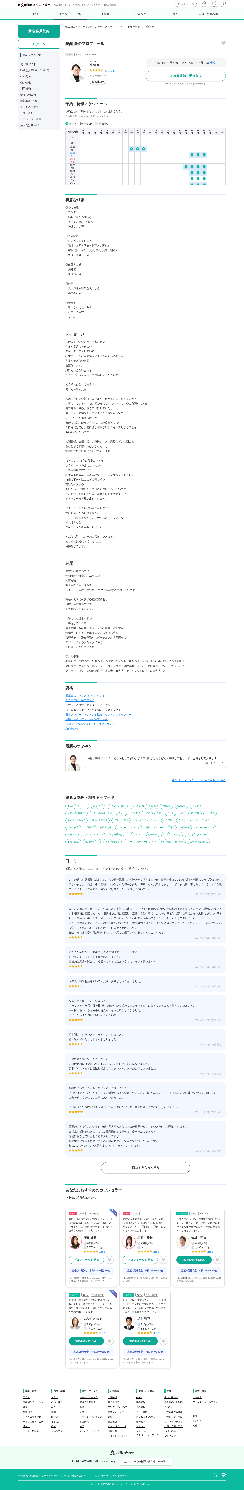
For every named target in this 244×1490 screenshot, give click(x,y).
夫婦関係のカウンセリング (36, 1402)
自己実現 (167, 820)
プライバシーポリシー (53, 1475)
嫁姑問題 (194, 813)
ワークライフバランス (146, 820)
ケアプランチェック (174, 1421)
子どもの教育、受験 (102, 813)
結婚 (153, 806)
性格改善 (72, 834)
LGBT (139, 1397)
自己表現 (185, 827)
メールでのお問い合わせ (146, 1461)
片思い (83, 806)
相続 (195, 1425)
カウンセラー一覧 (70, 16)
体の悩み (140, 1421)
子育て (195, 806)
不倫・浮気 (120, 806)
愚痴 (172, 827)
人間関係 (89, 827)
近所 (182, 813)
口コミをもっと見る (145, 1167)
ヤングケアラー (172, 1436)
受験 (159, 813)
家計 (195, 1416)
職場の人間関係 (99, 820)
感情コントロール (155, 827)
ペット (170, 813)
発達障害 (115, 841)
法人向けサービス (186, 4)
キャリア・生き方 (77, 820)
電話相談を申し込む (194, 1259)
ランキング (139, 14)
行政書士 (197, 1397)
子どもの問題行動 (77, 813)
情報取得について (30, 100)
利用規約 (25, 88)
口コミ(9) (110, 70)
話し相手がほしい (118, 834)
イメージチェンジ (205, 827)
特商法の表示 (28, 94)
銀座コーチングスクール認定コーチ (86, 719)
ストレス (137, 834)
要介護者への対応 (173, 1402)
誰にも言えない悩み (197, 834)
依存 (102, 841)
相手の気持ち (138, 806)
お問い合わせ (28, 113)
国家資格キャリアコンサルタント (85, 695)
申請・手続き (171, 1397)
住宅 (195, 1411)
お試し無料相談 (208, 14)
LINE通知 (25, 76)
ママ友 (134, 813)
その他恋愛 (57, 1431)
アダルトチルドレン (93, 834)
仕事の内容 (73, 827)
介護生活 (168, 1407)
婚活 (95, 806)
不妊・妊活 (73, 841)
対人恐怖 (89, 841)
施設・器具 (170, 1431)
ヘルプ (87, 1475)
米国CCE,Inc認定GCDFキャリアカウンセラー (92, 724)
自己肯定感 (105, 827)
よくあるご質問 (29, 107)
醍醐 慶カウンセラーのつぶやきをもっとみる (199, 780)
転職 (116, 820)
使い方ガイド (28, 64)
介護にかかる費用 (173, 1412)
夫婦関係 (166, 806)
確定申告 (197, 1421)
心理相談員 (72, 728)
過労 (180, 820)
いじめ (147, 813)
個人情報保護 (75, 1475)
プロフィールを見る (86, 1259)
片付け (121, 813)
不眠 (165, 834)
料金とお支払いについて (34, 70)
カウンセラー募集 (30, 119)
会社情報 (23, 1475)
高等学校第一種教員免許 (79, 700)
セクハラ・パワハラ (199, 820)
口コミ (174, 14)
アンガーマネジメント (128, 827)
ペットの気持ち (31, 1431)
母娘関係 (181, 806)
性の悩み (140, 1402)
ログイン (39, 44)
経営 (126, 820)
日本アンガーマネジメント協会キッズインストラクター (98, 714)
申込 (213, 62)
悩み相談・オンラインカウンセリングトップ (89, 26)
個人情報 (25, 82)
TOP (35, 14)
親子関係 (210, 813)
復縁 (53, 1426)
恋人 (106, 806)
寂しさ (177, 834)
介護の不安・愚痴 (175, 841)
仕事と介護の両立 (199, 841)
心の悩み (152, 834)
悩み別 (105, 14)
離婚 (25, 1407)
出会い (71, 806)
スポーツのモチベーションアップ (143, 841)
